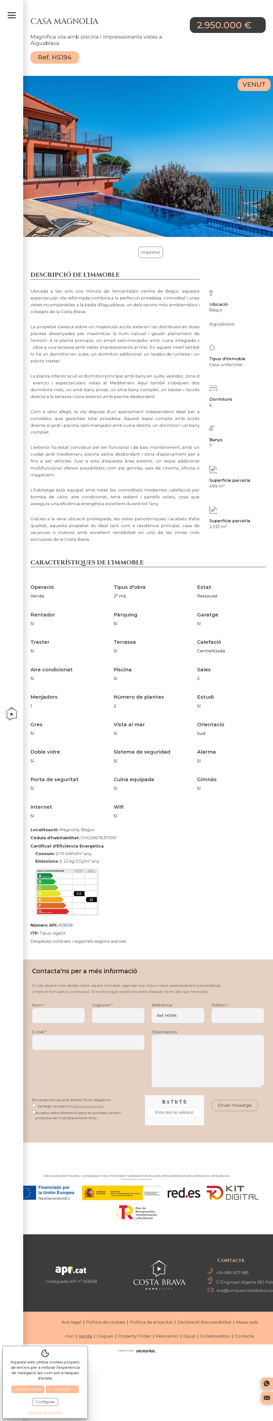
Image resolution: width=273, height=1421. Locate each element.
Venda (85, 1336)
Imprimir (150, 252)
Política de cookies (105, 1322)
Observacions (208, 1058)
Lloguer (105, 1336)
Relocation (167, 1336)
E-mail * (88, 1040)
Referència (178, 1013)
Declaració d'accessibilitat (204, 1322)
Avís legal (71, 1322)
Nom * (58, 1013)
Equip (189, 1336)
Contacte (244, 1336)
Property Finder (134, 1336)
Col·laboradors (215, 1336)
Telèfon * (238, 1013)
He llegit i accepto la (70, 1106)
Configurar (45, 1402)
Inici (69, 1336)
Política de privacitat (151, 1322)
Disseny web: (136, 1350)
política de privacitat (87, 1106)
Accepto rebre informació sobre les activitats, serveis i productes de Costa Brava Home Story (78, 1115)
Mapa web (247, 1322)
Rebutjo (62, 1389)
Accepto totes (28, 1389)
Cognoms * (118, 1013)
